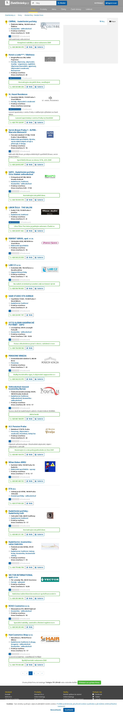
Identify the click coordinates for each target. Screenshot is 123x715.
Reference (8, 697)
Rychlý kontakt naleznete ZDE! (34, 660)
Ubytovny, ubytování (25, 62)
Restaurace (15, 70)
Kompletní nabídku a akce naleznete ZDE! (34, 42)
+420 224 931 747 (17, 315)
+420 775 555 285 (17, 665)
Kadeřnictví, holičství (19, 181)
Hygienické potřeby (19, 272)
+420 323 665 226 (17, 87)
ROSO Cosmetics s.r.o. (19, 606)
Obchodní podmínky (12, 699)
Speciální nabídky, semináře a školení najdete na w (34, 623)
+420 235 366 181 (17, 598)
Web (29, 47)
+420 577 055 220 (17, 503)
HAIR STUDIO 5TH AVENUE (21, 296)
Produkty (43, 9)
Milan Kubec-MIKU (17, 462)
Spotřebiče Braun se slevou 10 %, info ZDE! (34, 160)
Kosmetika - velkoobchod (21, 29)
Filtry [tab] (102, 21)
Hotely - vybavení (18, 582)
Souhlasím (69, 710)
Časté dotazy (76, 9)
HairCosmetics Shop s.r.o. (21, 634)
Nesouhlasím (55, 710)
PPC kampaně (39, 699)
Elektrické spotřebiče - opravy (23, 469)
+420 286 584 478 (17, 47)
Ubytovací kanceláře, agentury (23, 66)
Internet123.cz (39, 694)
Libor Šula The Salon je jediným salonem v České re (34, 226)
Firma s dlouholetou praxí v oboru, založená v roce (34, 344)
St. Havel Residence (18, 94)
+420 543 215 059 (17, 257)
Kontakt (7, 694)
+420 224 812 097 (17, 164)
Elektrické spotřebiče (19, 139)
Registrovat (111, 3)
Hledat (62, 3)
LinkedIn (96, 699)
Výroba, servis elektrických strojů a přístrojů (23, 141)
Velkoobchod (16, 398)
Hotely (13, 62)
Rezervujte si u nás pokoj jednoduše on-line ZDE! (34, 450)
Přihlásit (99, 3)
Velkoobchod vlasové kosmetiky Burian (19, 387)
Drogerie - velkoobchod (20, 644)
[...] (45, 3)
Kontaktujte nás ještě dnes (34, 195)
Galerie (39, 47)
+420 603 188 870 (17, 419)
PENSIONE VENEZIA (17, 355)
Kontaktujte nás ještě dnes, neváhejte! (34, 82)
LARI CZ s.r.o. (15, 265)
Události (89, 9)
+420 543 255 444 (17, 627)
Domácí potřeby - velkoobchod (23, 496)
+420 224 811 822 (17, 231)
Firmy (33, 9)
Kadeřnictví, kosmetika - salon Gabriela (20, 543)
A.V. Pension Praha (17, 426)
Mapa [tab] (112, 21)
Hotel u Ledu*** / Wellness (21, 54)
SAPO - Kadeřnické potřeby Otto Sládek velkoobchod (21, 173)
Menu (54, 9)
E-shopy (22, 144)
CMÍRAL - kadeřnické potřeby (23, 21)
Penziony (14, 363)
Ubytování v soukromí (20, 68)
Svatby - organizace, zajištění (23, 64)
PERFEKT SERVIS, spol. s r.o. (21, 238)
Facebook (97, 694)
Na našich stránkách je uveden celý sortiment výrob (34, 284)
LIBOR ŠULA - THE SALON (20, 207)
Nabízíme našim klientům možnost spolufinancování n (34, 594)
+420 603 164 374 (17, 454)
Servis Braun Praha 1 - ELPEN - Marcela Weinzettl (23, 131)
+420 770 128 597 (17, 122)
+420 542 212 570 (17, 379)
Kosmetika (20, 553)
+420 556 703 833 (17, 288)
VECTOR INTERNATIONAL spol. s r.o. (21, 576)
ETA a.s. (12, 488)
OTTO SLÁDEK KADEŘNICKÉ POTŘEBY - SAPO (21, 323)
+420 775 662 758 (17, 567)
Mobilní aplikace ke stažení (72, 694)
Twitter (96, 697)
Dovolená (23, 433)
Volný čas (32, 433)
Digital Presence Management (73, 699)
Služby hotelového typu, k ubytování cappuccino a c (34, 374)
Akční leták (34, 414)
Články (63, 9)
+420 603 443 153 (17, 481)
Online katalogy (39, 697)
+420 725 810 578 (17, 200)
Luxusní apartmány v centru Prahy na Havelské (34, 118)
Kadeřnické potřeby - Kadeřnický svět (19, 512)
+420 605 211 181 (17, 534)
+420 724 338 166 (17, 348)
